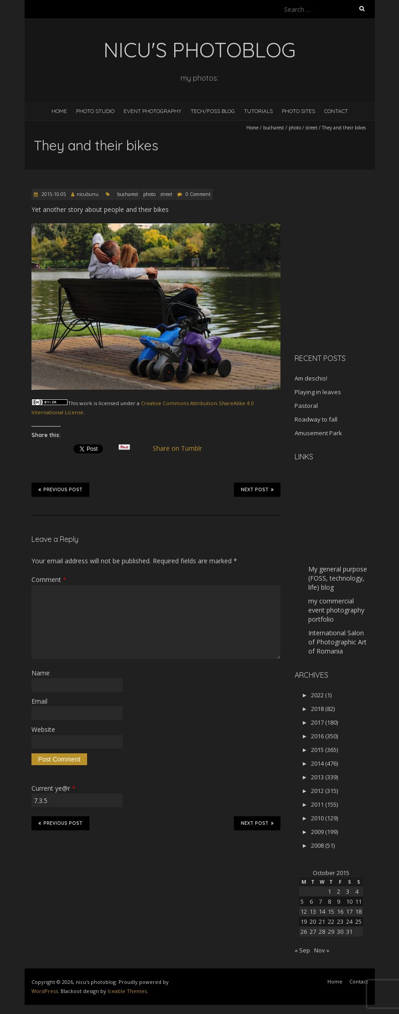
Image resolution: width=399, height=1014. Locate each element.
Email (39, 701)
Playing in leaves (318, 392)
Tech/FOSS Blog (213, 111)
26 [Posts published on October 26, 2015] (304, 931)
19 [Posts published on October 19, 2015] (304, 921)
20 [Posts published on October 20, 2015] (313, 921)
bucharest (273, 127)
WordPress (44, 991)
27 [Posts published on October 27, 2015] (313, 931)
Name (40, 673)
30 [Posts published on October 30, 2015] (340, 931)
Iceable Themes (127, 991)
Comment (48, 579)
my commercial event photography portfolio (336, 610)
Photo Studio (95, 111)
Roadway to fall (316, 419)
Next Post (257, 489)
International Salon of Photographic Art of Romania (337, 641)
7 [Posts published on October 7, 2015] (320, 901)
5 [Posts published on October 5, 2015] (302, 901)
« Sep (302, 950)
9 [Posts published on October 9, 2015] (338, 901)
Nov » (321, 950)
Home (59, 111)
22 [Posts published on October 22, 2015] (331, 921)
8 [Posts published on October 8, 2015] (329, 901)
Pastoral (306, 405)
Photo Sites (298, 111)
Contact (336, 111)
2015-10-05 (53, 194)
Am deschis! (311, 378)
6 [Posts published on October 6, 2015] (311, 901)
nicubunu (87, 194)
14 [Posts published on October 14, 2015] (322, 911)
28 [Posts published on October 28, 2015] (322, 931)
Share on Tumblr (181, 448)
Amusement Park (318, 433)
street (311, 127)
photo (295, 127)
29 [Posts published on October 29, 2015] (331, 931)
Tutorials (258, 111)
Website (43, 729)
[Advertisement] (347, 293)
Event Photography (152, 111)
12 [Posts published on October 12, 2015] (304, 911)
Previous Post (60, 489)
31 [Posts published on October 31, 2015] (349, 931)
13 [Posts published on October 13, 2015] (313, 911)
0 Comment (198, 194)
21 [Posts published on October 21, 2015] (322, 921)
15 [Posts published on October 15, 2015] (331, 911)
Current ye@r (53, 788)
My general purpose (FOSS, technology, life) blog (337, 578)
